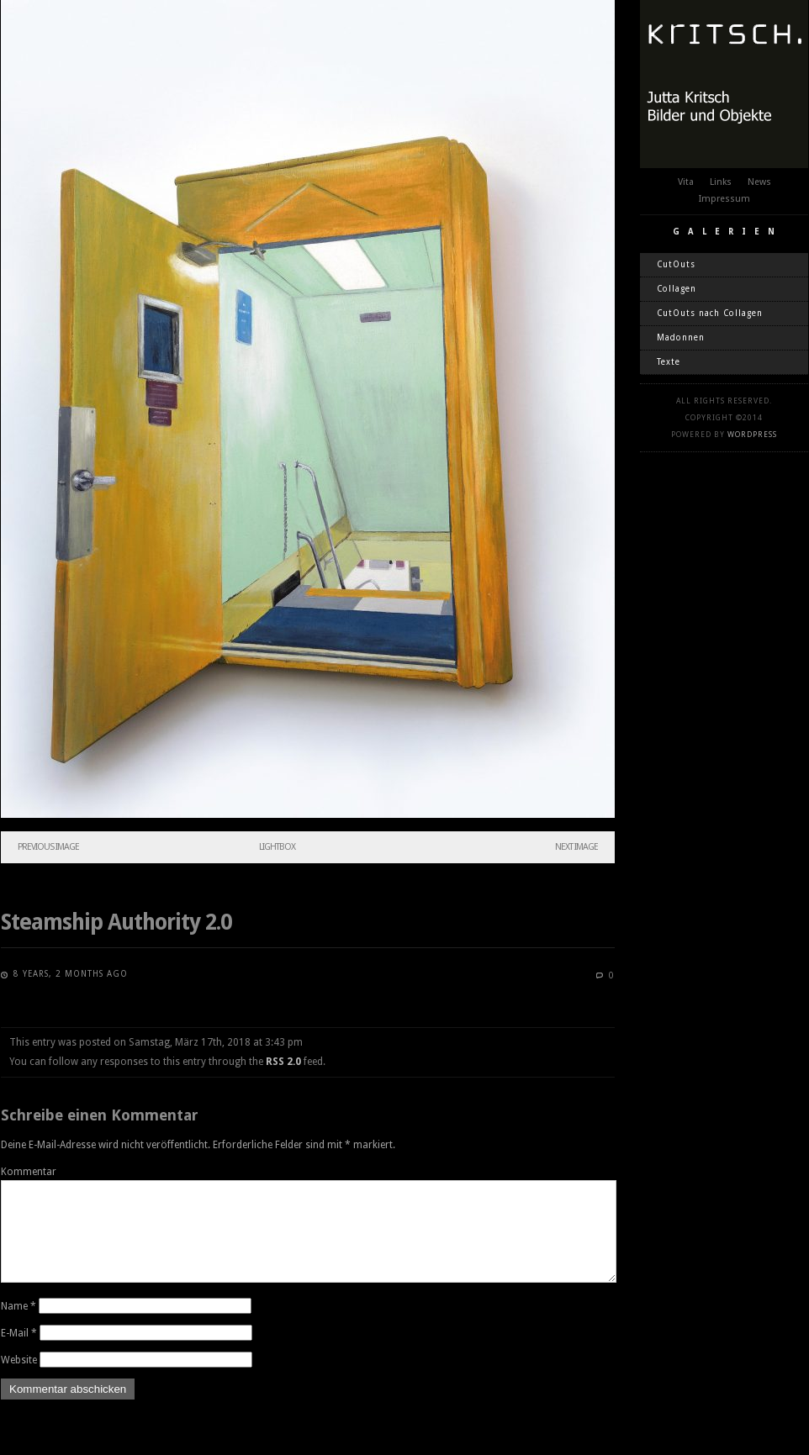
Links (721, 182)
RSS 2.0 (283, 1062)
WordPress (752, 434)
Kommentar (28, 1172)
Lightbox (277, 846)
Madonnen (681, 337)
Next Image (576, 846)
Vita (686, 182)
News (759, 182)
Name (18, 1326)
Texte (668, 361)
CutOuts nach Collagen (710, 313)
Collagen (676, 288)
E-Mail (19, 1353)
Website (19, 1380)
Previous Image (48, 846)
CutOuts (676, 264)
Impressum (724, 198)
